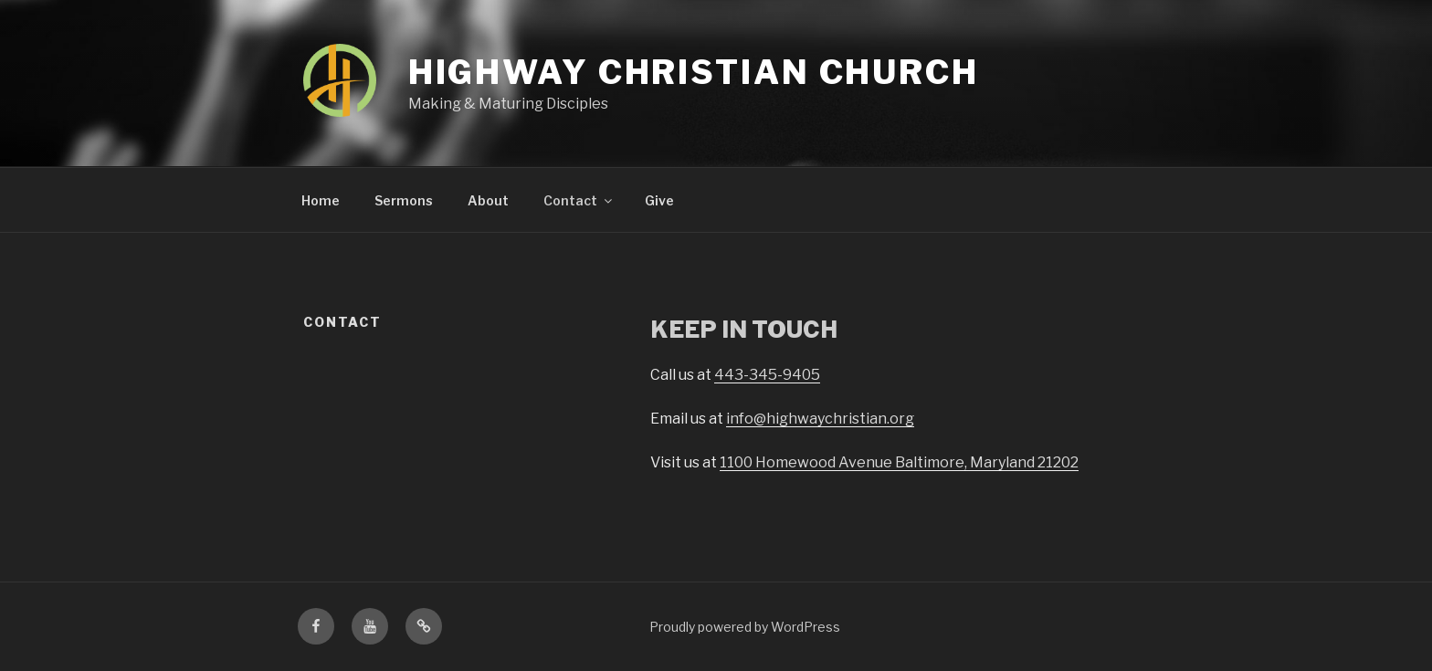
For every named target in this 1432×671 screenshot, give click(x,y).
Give (659, 200)
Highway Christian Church (693, 72)
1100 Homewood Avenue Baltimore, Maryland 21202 (899, 462)
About (488, 200)
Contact (579, 200)
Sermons (403, 200)
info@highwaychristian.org (820, 418)
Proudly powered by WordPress (744, 626)
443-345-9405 (767, 374)
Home (320, 200)
